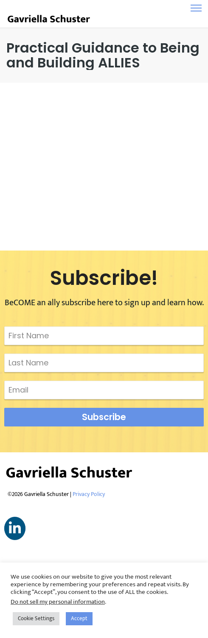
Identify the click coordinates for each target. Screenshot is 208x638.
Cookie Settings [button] (36, 618)
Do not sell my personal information (58, 601)
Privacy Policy (89, 494)
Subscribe (104, 417)
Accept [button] (79, 618)
